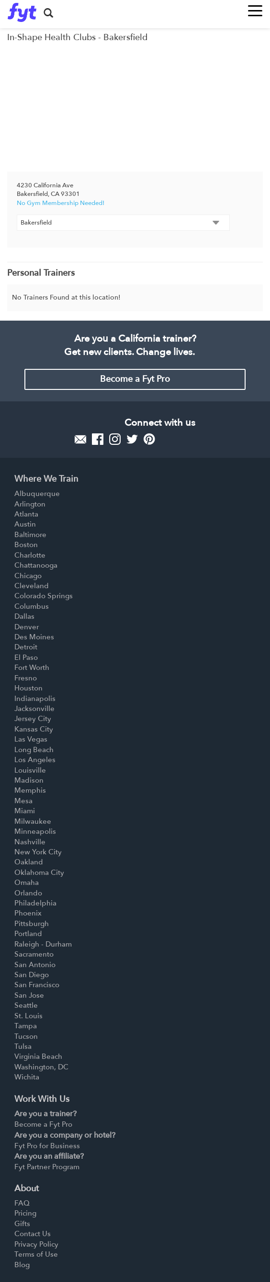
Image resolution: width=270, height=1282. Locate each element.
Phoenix (28, 913)
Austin (25, 524)
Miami (24, 811)
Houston (28, 688)
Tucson (26, 1036)
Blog (22, 1265)
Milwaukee (32, 821)
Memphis (30, 790)
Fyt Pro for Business (47, 1146)
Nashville (29, 842)
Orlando (28, 893)
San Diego (31, 975)
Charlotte (29, 555)
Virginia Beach (38, 1056)
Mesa (23, 801)
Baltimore (30, 534)
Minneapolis (35, 831)
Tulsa (23, 1046)
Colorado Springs (43, 596)
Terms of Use (36, 1254)
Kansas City (33, 729)
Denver (26, 627)
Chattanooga (35, 565)
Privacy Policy (36, 1244)
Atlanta (26, 514)
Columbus (31, 606)
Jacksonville (34, 708)
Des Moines (34, 637)
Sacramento (34, 954)
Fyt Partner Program (46, 1167)
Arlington (29, 504)
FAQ (22, 1203)
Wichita (26, 1077)
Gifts (22, 1223)
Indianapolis (35, 698)
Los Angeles (35, 760)
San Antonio (35, 965)
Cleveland (31, 586)
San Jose (29, 995)
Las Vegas (30, 739)
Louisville (30, 770)
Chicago (28, 576)
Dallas (24, 616)
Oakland (28, 862)
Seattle (26, 1005)
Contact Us (32, 1234)
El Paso (26, 657)
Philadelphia (35, 903)
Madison (29, 780)
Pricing (25, 1213)
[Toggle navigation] (255, 7)
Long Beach (34, 749)
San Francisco (36, 985)
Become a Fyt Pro (135, 379)
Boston (26, 544)
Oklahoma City (39, 872)
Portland (28, 933)
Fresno (25, 678)
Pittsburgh (31, 923)
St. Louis (28, 1016)
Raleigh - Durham (43, 944)
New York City (38, 852)
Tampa (25, 1026)
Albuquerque (37, 493)
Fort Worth (31, 667)
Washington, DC (41, 1067)
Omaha (26, 882)
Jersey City (32, 718)
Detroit (25, 647)
